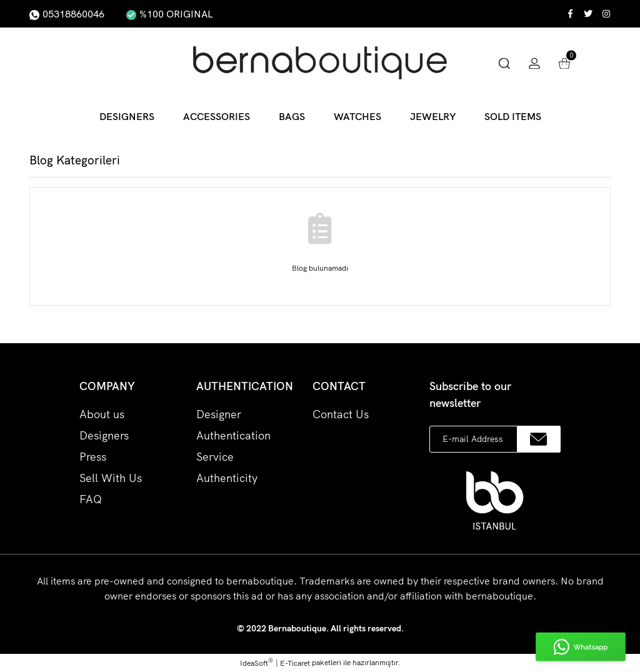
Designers (104, 435)
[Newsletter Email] (495, 439)
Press (92, 456)
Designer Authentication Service (233, 435)
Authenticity (227, 478)
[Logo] (320, 62)
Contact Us (340, 414)
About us (101, 414)
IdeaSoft (256, 663)
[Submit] (539, 439)
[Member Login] (534, 62)
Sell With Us (110, 478)
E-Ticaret (295, 663)
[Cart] (564, 62)
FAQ (90, 499)
